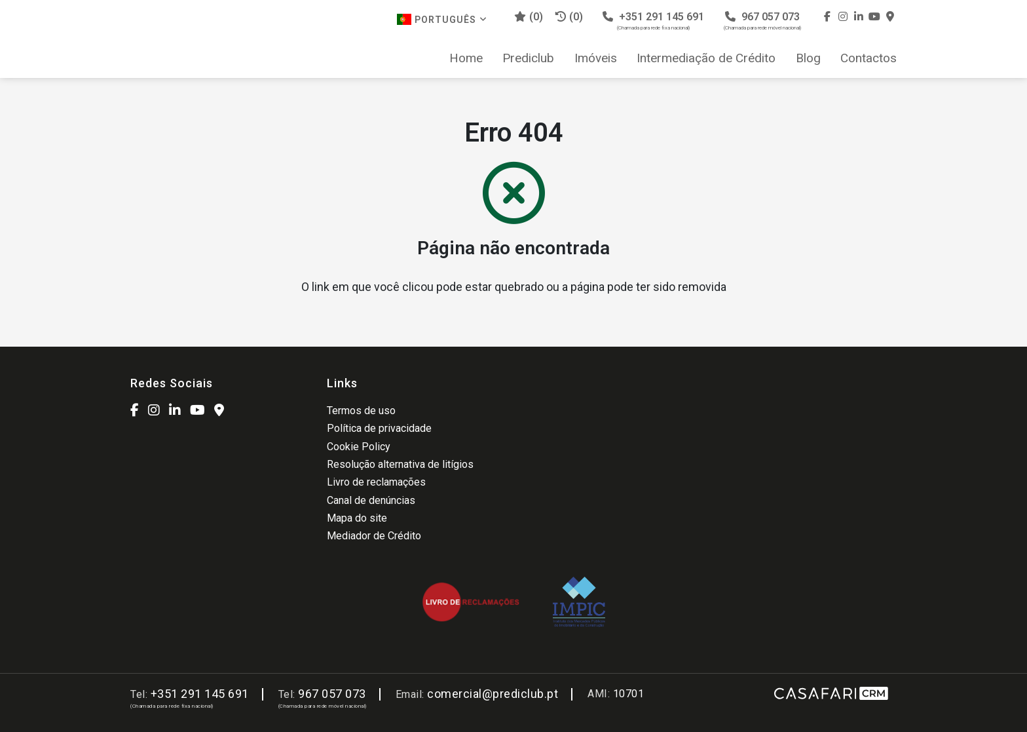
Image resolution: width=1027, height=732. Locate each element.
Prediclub (528, 58)
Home (466, 58)
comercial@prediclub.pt (492, 694)
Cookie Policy (358, 446)
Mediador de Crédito (374, 536)
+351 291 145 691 (653, 20)
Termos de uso (361, 410)
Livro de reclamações (376, 482)
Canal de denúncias (371, 500)
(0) (569, 16)
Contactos (868, 58)
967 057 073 (762, 20)
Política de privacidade (379, 428)
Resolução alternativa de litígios (400, 464)
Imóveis (595, 58)
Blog (808, 58)
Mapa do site (357, 518)
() (528, 16)
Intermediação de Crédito (706, 58)
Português (442, 19)
